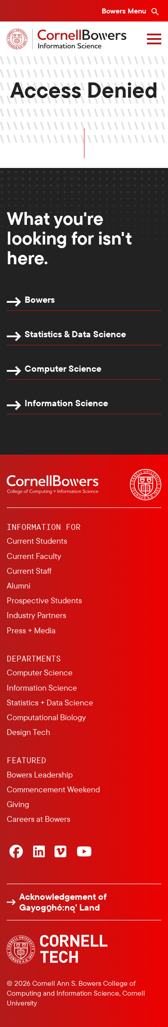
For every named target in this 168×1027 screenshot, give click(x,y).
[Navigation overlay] (154, 39)
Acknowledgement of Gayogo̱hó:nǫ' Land (63, 902)
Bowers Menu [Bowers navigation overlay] (125, 10)
